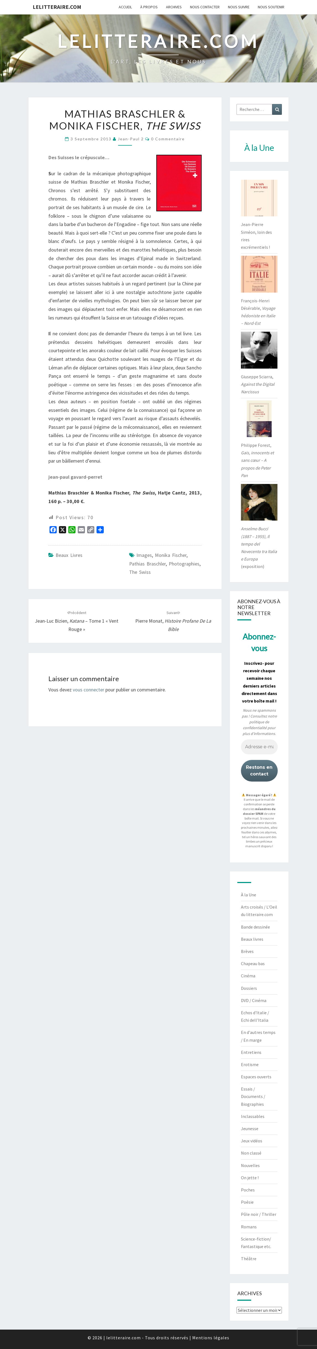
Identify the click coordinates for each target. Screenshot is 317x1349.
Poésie (247, 1202)
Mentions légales (210, 1337)
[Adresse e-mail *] (259, 747)
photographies (184, 564)
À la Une (248, 894)
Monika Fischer (170, 555)
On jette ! (250, 1177)
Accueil (125, 6)
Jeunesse (249, 1128)
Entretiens (251, 1052)
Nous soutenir (271, 6)
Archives (174, 6)
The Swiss (140, 572)
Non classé (251, 1153)
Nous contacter (205, 6)
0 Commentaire (168, 138)
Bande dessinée (255, 927)
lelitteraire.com (57, 6)
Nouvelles (250, 1165)
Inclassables (252, 1116)
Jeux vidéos (251, 1140)
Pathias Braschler (147, 564)
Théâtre (248, 1258)
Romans (249, 1226)
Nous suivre (239, 6)
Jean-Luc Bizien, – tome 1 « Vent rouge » (76, 621)
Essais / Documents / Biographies (253, 1096)
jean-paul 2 (131, 138)
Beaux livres (69, 555)
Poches (248, 1190)
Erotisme (250, 1064)
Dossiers (249, 988)
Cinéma (248, 975)
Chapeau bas (253, 963)
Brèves (247, 951)
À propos (149, 6)
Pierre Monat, (173, 621)
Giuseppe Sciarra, (257, 384)
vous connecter (88, 689)
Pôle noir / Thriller (258, 1214)
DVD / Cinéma (253, 1000)
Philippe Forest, (257, 460)
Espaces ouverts (256, 1076)
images (144, 555)
